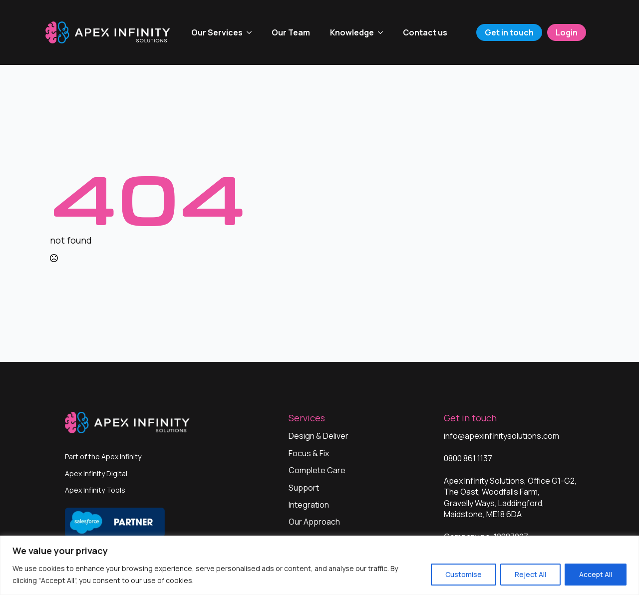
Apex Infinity (121, 456)
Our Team (291, 32)
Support (304, 487)
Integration (309, 504)
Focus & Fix (309, 453)
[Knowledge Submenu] (383, 32)
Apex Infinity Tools (95, 490)
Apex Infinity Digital (96, 473)
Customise (463, 574)
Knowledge (352, 32)
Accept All (595, 574)
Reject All (530, 574)
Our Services (217, 32)
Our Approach (314, 521)
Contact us (425, 32)
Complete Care (317, 470)
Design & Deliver (318, 435)
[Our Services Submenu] (252, 32)
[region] (319, 565)
